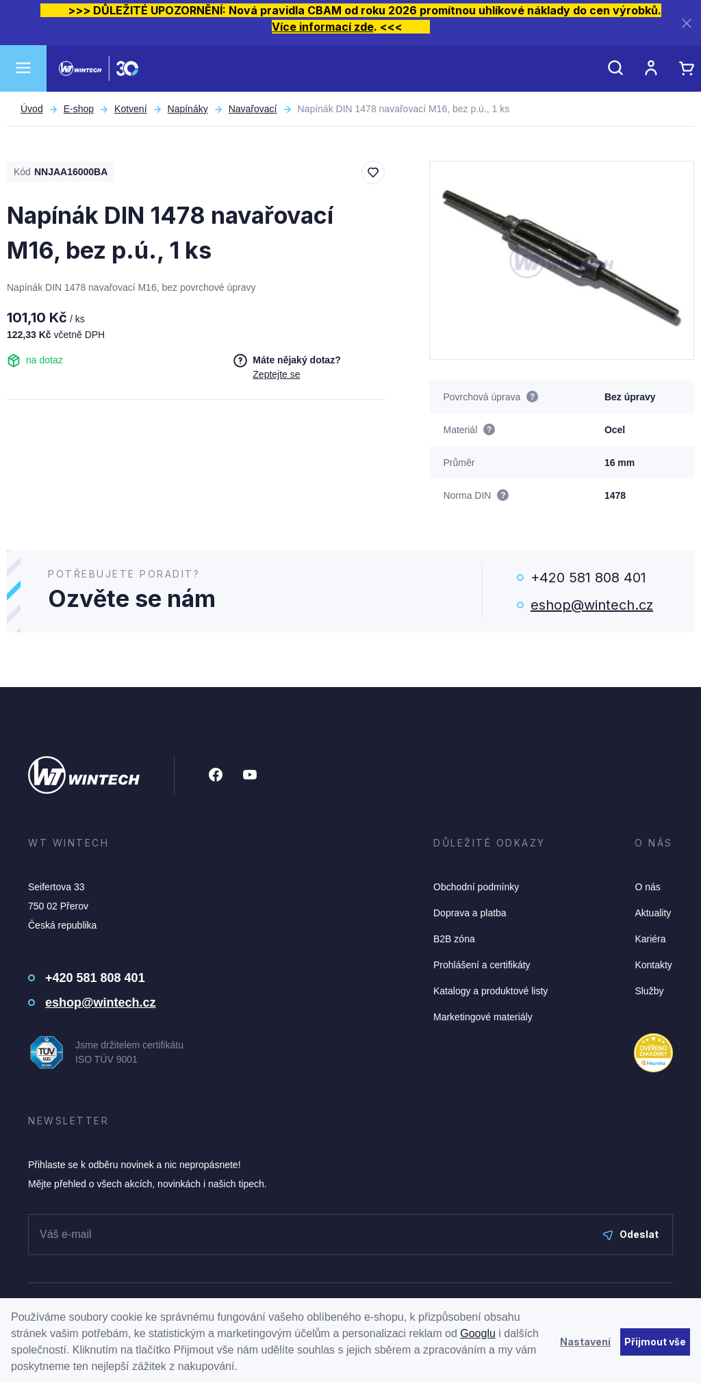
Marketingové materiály (483, 1016)
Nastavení (585, 1341)
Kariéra (650, 938)
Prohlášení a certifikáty (482, 964)
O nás (647, 886)
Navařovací (253, 108)
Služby (649, 990)
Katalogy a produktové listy (490, 990)
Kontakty (653, 964)
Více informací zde (323, 27)
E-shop (79, 108)
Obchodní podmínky (476, 886)
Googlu (478, 1333)
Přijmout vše (655, 1341)
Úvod (32, 108)
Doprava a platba (470, 912)
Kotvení (130, 108)
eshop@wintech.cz (592, 605)
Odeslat (631, 1234)
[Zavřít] (687, 23)
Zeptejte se (276, 374)
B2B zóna (454, 938)
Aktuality (653, 912)
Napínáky (188, 108)
